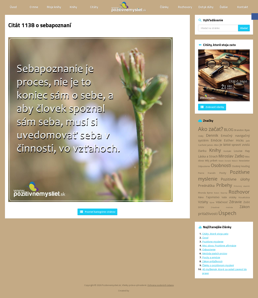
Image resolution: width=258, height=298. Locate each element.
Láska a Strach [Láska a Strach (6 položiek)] (208, 156)
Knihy (73, 6)
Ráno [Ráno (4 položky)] (201, 197)
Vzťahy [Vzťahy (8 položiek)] (203, 202)
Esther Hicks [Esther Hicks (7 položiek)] (234, 140)
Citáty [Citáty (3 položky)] (200, 135)
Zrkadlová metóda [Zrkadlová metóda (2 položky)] (222, 207)
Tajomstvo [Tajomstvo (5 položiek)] (212, 197)
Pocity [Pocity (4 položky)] (222, 172)
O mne (34, 6)
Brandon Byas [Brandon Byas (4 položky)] (242, 130)
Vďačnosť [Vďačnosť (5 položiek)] (222, 202)
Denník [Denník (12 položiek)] (212, 135)
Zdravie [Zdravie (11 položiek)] (235, 201)
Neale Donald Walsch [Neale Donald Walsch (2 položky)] (228, 161)
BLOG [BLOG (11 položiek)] (228, 129)
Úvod (13, 6)
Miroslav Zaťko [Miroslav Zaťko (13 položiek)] (231, 156)
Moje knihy (54, 6)
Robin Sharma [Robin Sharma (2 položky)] (220, 193)
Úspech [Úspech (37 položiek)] (227, 212)
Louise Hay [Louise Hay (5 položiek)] (242, 151)
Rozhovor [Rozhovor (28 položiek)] (239, 191)
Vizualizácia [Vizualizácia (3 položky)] (244, 197)
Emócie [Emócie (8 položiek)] (216, 140)
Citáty (94, 6)
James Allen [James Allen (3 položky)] (213, 144)
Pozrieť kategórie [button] (97, 212)
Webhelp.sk (135, 290)
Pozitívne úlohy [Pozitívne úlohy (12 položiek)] (235, 179)
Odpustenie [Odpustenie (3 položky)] (204, 166)
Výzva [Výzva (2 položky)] (212, 202)
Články (164, 6)
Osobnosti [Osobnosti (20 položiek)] (221, 165)
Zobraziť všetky (212, 107)
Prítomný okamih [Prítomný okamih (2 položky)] (242, 186)
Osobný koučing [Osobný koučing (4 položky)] (241, 166)
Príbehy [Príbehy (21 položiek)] (224, 185)
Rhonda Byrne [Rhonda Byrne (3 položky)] (205, 192)
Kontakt (242, 6)
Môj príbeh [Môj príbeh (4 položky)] (211, 160)
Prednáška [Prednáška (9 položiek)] (206, 185)
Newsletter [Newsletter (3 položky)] (244, 160)
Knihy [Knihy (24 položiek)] (215, 150)
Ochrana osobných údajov (160, 285)
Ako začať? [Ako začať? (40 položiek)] (210, 128)
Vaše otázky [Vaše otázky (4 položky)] (229, 197)
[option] (224, 75)
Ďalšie (224, 6)
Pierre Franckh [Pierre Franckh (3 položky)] (207, 172)
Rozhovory (185, 6)
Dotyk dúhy (205, 6)
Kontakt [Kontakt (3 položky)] (227, 151)
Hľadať (244, 28)
